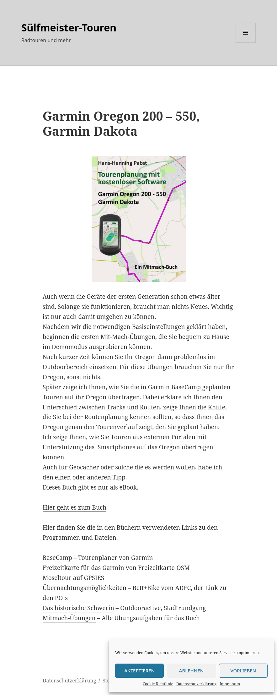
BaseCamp (57, 558)
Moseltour (57, 578)
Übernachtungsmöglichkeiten (84, 588)
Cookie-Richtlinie (158, 684)
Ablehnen (191, 670)
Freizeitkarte (61, 568)
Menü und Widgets (246, 42)
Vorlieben (243, 670)
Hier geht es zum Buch (75, 507)
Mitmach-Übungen (69, 618)
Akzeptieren (139, 670)
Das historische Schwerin (78, 608)
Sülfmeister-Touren (68, 27)
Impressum (230, 684)
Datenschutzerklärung (196, 684)
